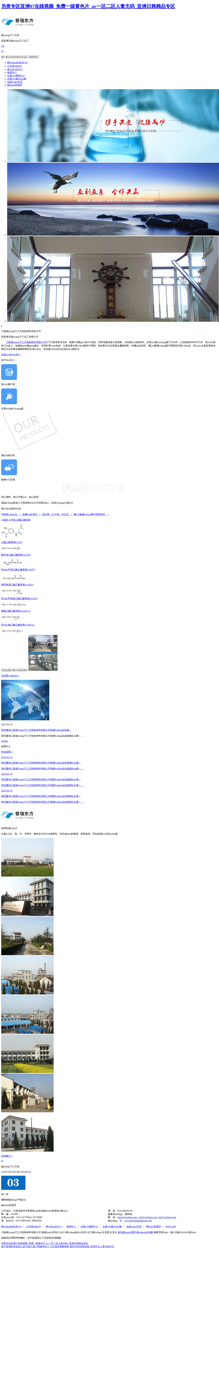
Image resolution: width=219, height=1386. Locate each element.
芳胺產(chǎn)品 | (11, 514)
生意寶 (105, 1232)
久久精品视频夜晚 (59, 1246)
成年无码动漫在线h (80, 1246)
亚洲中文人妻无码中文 (102, 1246)
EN (2, 46)
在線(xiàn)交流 (14, 82)
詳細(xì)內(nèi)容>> (11, 354)
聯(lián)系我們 (14, 85)
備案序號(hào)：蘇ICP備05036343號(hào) (174, 1232)
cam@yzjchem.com (147, 1217)
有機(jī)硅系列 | (32, 514)
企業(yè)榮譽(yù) (15, 75)
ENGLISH (171, 1226)
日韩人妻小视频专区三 (37, 1246)
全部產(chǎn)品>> (10, 675)
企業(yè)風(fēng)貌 (16, 79)
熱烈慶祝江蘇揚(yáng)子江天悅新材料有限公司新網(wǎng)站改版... (36, 730)
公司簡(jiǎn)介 (14, 66)
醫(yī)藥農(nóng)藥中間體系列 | (92, 514)
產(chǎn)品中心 (15, 69)
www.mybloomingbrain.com (138, 1220)
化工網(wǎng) (94, 1232)
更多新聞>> (7, 752)
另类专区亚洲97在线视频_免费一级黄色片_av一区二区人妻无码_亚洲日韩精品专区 (88, 6)
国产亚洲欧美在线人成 (13, 1246)
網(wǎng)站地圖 (144, 1232)
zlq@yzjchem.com (167, 1217)
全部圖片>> (7, 1156)
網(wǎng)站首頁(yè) (17, 62)
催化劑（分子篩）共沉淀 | (58, 514)
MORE (4, 741)
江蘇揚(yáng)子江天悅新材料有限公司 (26, 342)
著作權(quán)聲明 (127, 1232)
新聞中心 (12, 72)
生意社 (113, 1232)
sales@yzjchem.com (127, 1217)
